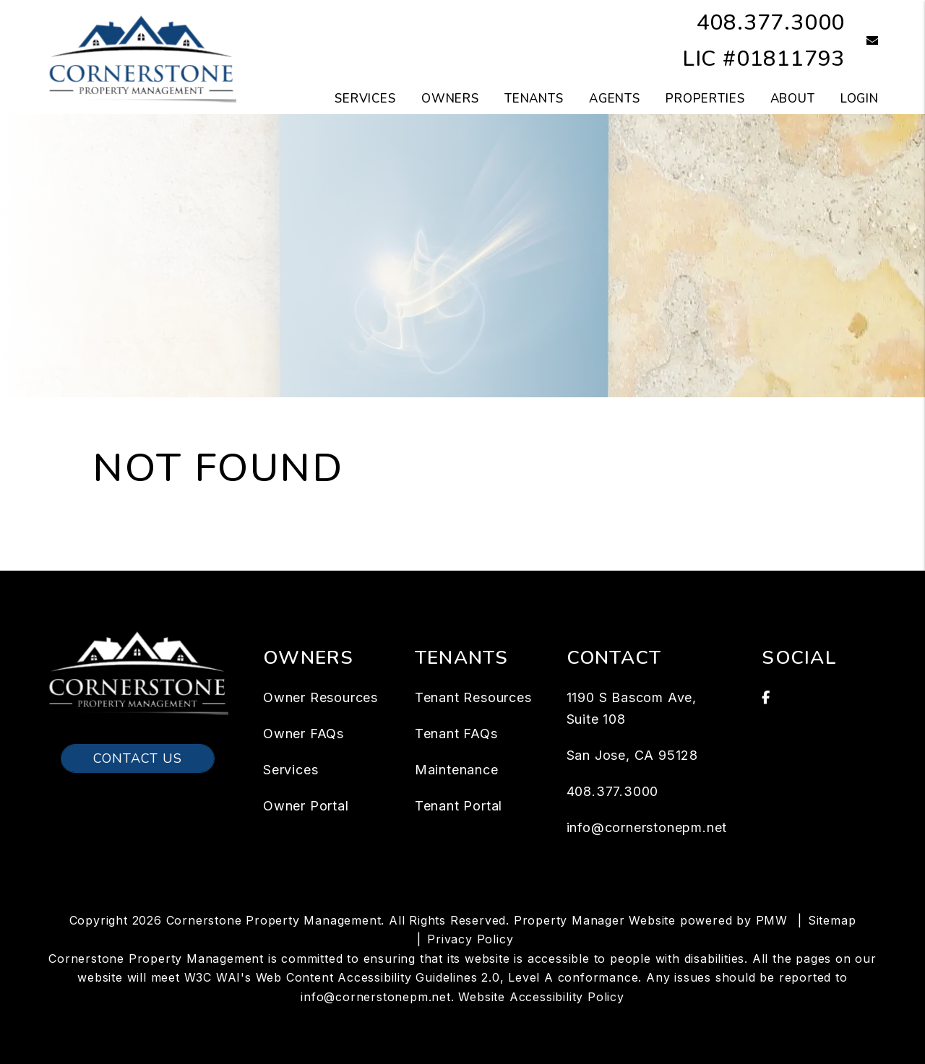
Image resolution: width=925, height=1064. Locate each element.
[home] (141, 56)
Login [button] (859, 98)
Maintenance (457, 769)
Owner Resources (320, 697)
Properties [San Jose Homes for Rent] (705, 98)
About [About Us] (792, 98)
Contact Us (137, 758)
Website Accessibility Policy (541, 997)
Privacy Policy (470, 939)
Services (290, 769)
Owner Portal (306, 805)
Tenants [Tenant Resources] (534, 98)
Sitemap (832, 920)
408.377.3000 (771, 23)
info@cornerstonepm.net (647, 827)
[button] (862, 41)
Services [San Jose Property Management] (365, 98)
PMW (772, 920)
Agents (614, 98)
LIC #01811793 (763, 59)
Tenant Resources (473, 697)
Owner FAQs (303, 733)
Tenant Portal (458, 805)
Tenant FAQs (456, 733)
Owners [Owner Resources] (450, 98)
